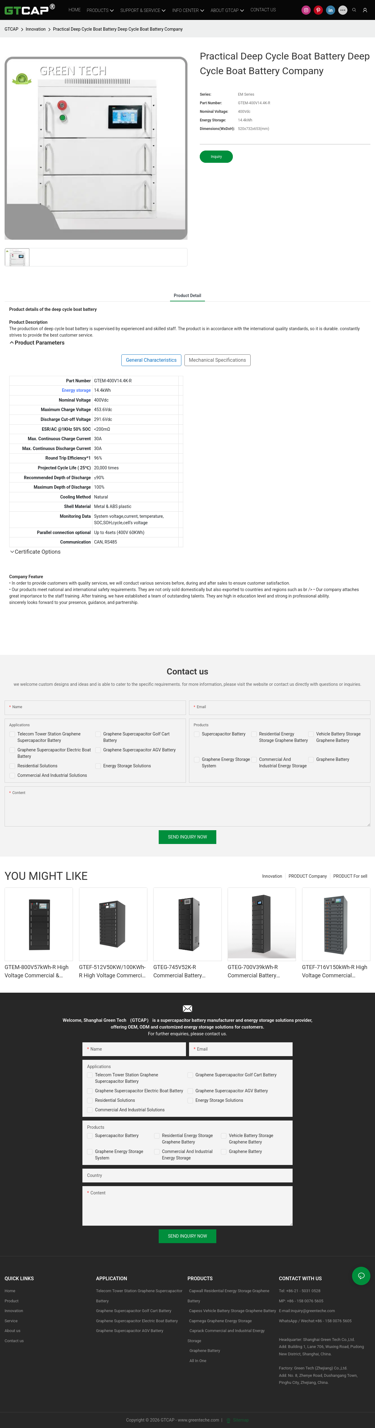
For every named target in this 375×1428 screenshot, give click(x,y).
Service (11, 1321)
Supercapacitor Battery (223, 733)
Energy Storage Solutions (127, 765)
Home (10, 1291)
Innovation (36, 29)
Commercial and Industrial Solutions (130, 1109)
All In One (197, 1360)
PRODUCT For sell (350, 876)
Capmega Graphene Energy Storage (220, 1321)
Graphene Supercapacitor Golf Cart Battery (236, 1074)
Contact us (14, 1340)
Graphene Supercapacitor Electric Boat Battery (139, 1090)
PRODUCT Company (308, 876)
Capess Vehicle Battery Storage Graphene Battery (232, 1310)
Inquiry (216, 157)
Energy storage (76, 390)
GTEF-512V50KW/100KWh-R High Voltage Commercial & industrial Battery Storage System (112, 971)
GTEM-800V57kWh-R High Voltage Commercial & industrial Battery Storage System (37, 971)
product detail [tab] (187, 295)
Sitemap (237, 1420)
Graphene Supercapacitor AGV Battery (139, 749)
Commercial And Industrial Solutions (52, 775)
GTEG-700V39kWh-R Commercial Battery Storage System (253, 971)
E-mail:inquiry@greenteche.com (307, 1310)
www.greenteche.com (198, 1420)
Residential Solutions (37, 765)
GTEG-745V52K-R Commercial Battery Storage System (177, 971)
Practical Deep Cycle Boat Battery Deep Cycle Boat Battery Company (118, 29)
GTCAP (11, 29)
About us (13, 1330)
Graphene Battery (332, 759)
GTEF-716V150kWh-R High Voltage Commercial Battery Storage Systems (334, 971)
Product (11, 1301)
